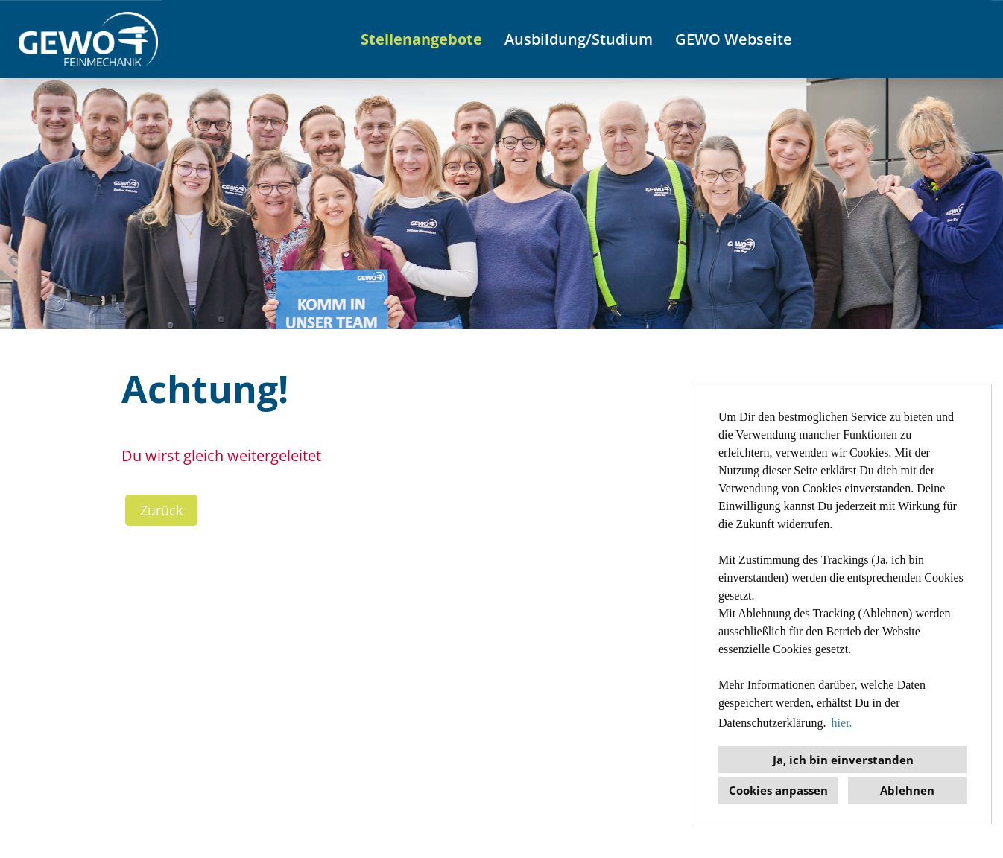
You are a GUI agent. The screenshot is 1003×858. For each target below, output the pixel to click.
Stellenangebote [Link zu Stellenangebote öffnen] (421, 39)
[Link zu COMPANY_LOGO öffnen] (88, 39)
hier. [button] (842, 722)
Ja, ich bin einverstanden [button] (843, 759)
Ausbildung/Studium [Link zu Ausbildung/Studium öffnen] (578, 39)
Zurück (161, 510)
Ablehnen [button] (907, 790)
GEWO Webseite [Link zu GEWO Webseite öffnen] (733, 39)
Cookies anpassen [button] (778, 790)
